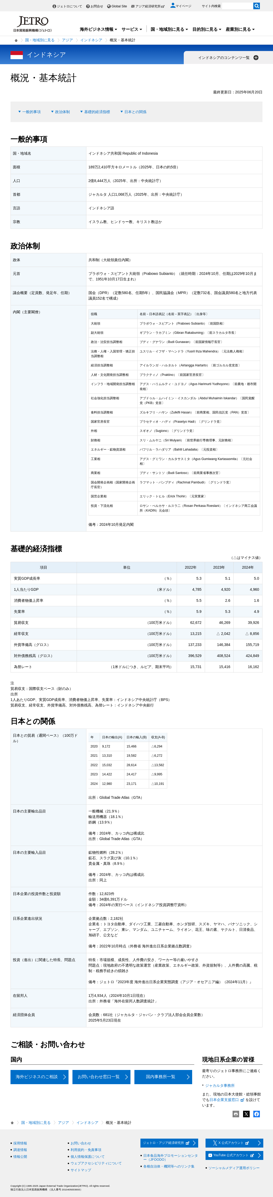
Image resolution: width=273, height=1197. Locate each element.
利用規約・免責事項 (86, 1150)
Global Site (119, 6)
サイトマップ (81, 1170)
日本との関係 (135, 112)
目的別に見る (207, 29)
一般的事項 (31, 112)
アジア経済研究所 (150, 6)
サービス (132, 29)
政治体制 (62, 112)
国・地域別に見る (169, 29)
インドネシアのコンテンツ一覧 (229, 57)
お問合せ (97, 6)
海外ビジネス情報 (99, 29)
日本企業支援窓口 (227, 1100)
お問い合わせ (81, 1143)
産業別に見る (240, 29)
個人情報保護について (88, 1157)
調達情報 (20, 1150)
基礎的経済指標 (97, 112)
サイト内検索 (211, 6)
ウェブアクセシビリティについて (96, 1163)
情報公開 (20, 1157)
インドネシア (91, 40)
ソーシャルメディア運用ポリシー (234, 1168)
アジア (67, 40)
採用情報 (20, 1143)
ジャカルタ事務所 (220, 1085)
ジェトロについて (69, 6)
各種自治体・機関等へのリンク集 (169, 1166)
